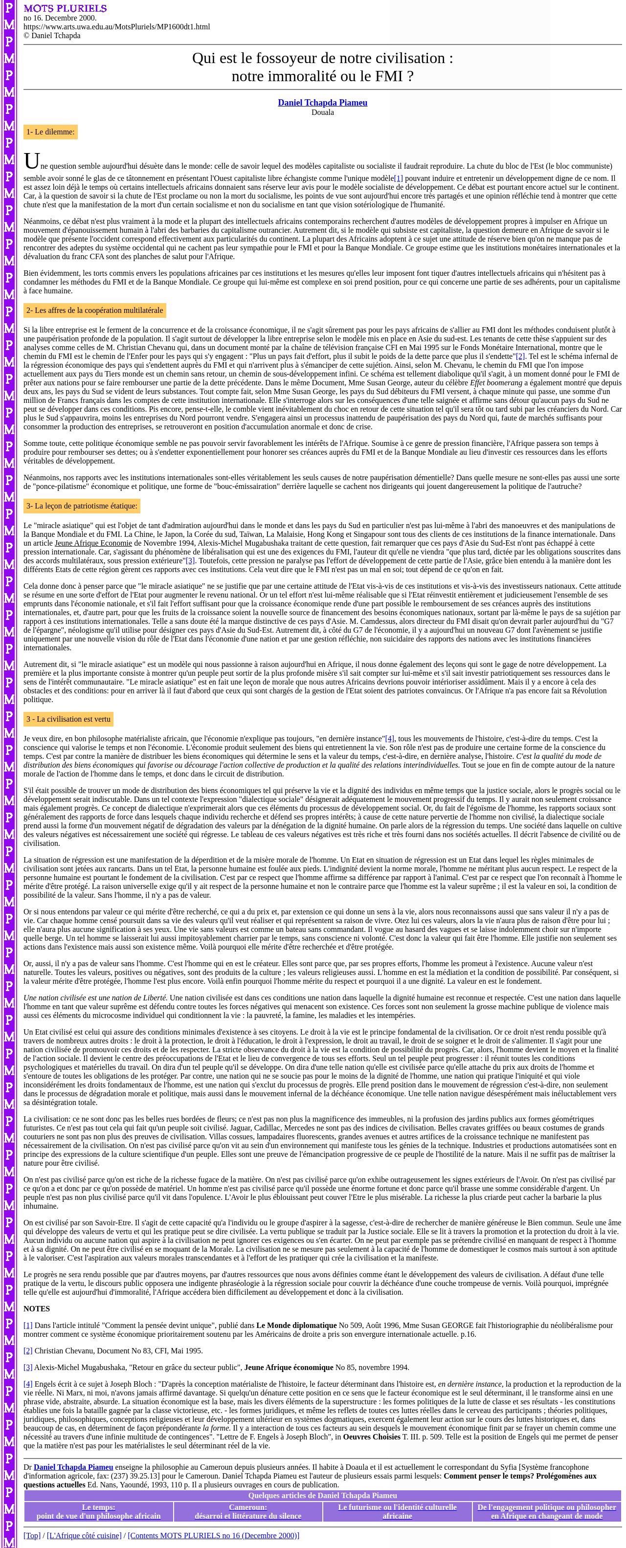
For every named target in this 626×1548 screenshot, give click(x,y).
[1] (398, 178)
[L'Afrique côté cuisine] (84, 1535)
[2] (520, 356)
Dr (28, 1467)
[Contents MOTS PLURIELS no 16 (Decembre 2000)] (213, 1535)
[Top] (32, 1535)
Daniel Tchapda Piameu (322, 103)
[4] (389, 738)
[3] (190, 560)
